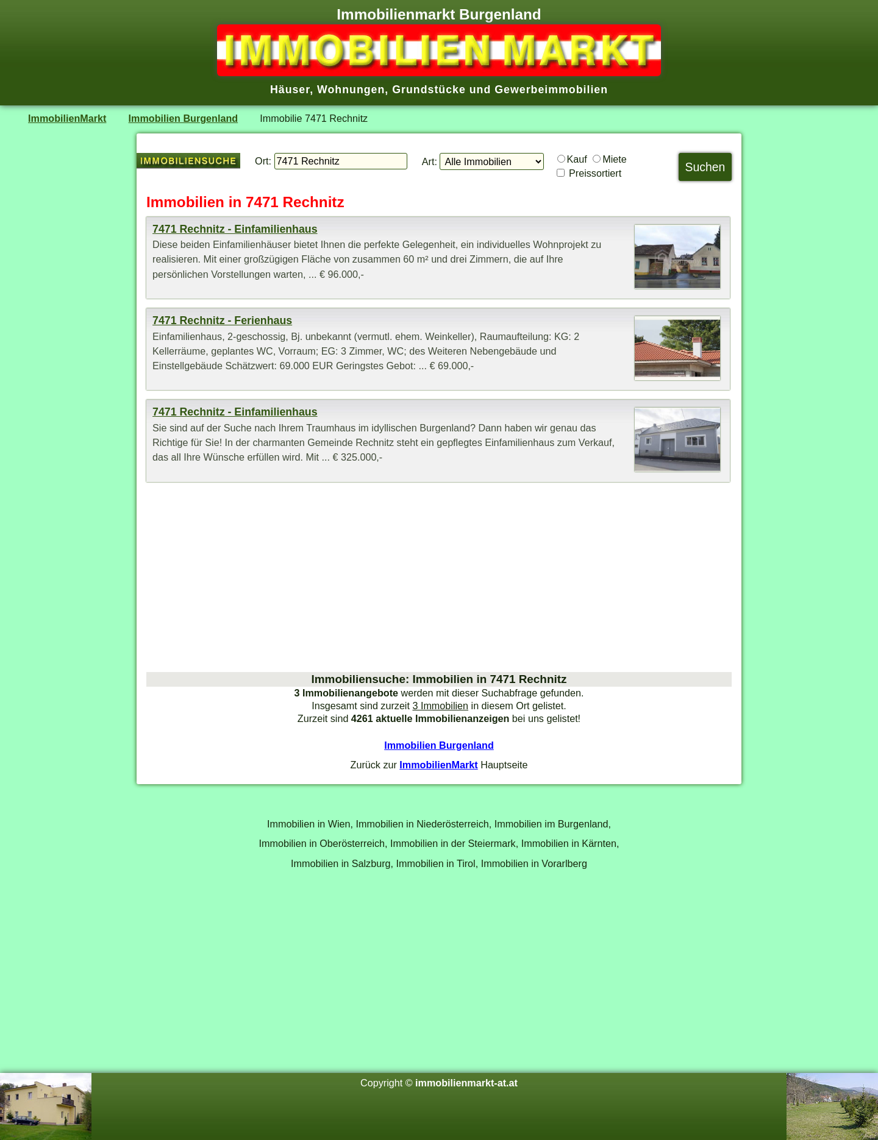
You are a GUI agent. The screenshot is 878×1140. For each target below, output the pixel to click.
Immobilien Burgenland (183, 118)
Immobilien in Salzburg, (342, 863)
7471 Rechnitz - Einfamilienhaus (235, 229)
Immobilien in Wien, (310, 823)
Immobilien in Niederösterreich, (424, 823)
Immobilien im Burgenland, (552, 823)
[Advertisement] (439, 577)
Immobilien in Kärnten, (570, 843)
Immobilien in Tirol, (437, 863)
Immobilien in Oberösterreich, (323, 843)
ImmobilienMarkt (67, 118)
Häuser (290, 89)
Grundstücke (429, 89)
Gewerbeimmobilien (551, 89)
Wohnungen (351, 89)
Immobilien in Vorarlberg (534, 863)
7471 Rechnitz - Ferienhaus (222, 320)
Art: (429, 161)
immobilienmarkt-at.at (466, 1082)
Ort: (263, 160)
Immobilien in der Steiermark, (454, 843)
